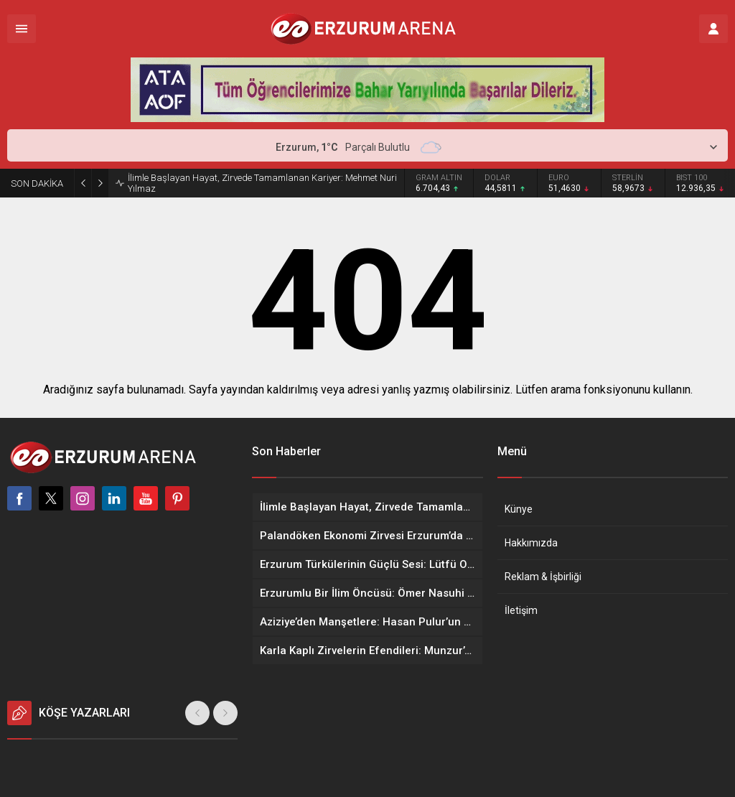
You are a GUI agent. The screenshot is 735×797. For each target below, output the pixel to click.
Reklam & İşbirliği (543, 576)
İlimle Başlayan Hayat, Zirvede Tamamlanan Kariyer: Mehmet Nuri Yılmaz (262, 183)
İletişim (521, 610)
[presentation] (197, 713)
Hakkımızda (531, 543)
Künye (519, 509)
